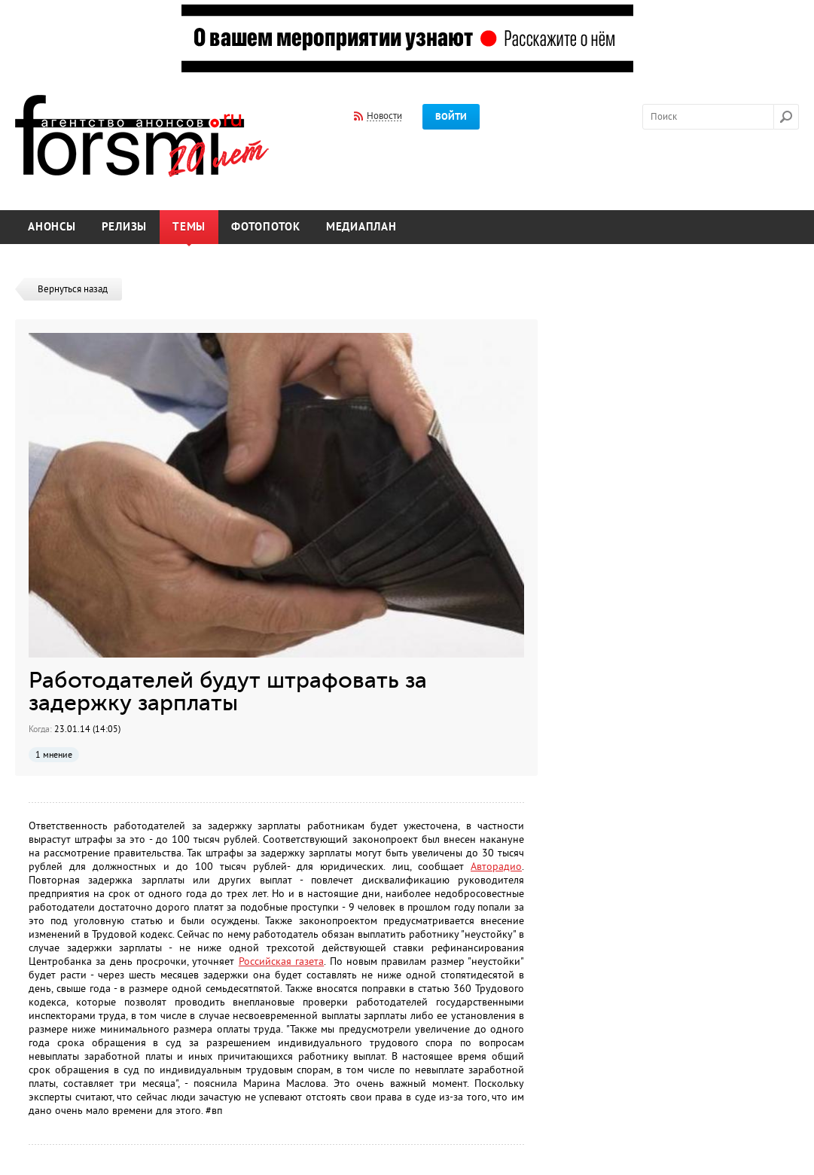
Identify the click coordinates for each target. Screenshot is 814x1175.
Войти (451, 117)
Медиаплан (361, 227)
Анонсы (52, 227)
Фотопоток (265, 227)
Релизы (125, 227)
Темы (189, 227)
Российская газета (281, 961)
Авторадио (496, 866)
